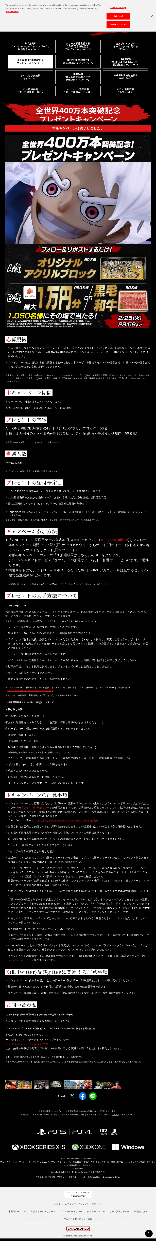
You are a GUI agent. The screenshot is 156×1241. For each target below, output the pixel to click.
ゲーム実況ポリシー (119, 1214)
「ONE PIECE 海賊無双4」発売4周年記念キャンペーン (78, 62)
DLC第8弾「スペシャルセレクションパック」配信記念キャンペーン (30, 46)
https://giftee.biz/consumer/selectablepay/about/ (30, 693)
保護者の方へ (141, 1214)
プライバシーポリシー (37, 810)
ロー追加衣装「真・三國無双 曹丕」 (30, 93)
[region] (78, 16)
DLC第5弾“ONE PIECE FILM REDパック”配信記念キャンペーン (125, 62)
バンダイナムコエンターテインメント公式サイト (78, 1207)
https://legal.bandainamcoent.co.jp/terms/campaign (67, 822)
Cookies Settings (118, 7)
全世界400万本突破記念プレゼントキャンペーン (30, 62)
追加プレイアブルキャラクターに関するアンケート (125, 46)
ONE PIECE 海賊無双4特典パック (125, 78)
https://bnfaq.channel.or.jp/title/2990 (26, 1046)
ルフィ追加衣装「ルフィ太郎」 (125, 93)
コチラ (115, 1117)
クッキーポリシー (96, 1214)
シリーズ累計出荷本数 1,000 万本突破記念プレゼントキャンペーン (78, 46)
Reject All (118, 16)
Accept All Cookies (118, 24)
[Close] (152, 16)
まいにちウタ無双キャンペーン (30, 78)
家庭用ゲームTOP (17, 1214)
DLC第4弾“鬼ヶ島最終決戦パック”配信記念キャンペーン (77, 78)
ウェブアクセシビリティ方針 (78, 1221)
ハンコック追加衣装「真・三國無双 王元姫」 (78, 93)
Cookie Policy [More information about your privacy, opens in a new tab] (12, 11)
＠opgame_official (114, 543)
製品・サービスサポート (43, 1214)
